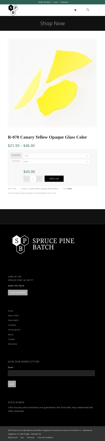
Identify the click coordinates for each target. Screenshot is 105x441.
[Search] (86, 10)
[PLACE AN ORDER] (18, 292)
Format (16, 161)
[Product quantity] (33, 179)
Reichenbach (53, 188)
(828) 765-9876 (44, 2)
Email (11, 367)
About (10, 334)
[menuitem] (44, 2)
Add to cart (54, 178)
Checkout (64, 2)
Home (10, 310)
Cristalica (12, 325)
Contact (11, 339)
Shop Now (52, 23)
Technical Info (14, 329)
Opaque (44, 188)
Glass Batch (13, 320)
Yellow (69, 188)
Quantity (16, 155)
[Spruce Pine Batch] (43, 10)
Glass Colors (35, 188)
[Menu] (93, 10)
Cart (55, 2)
